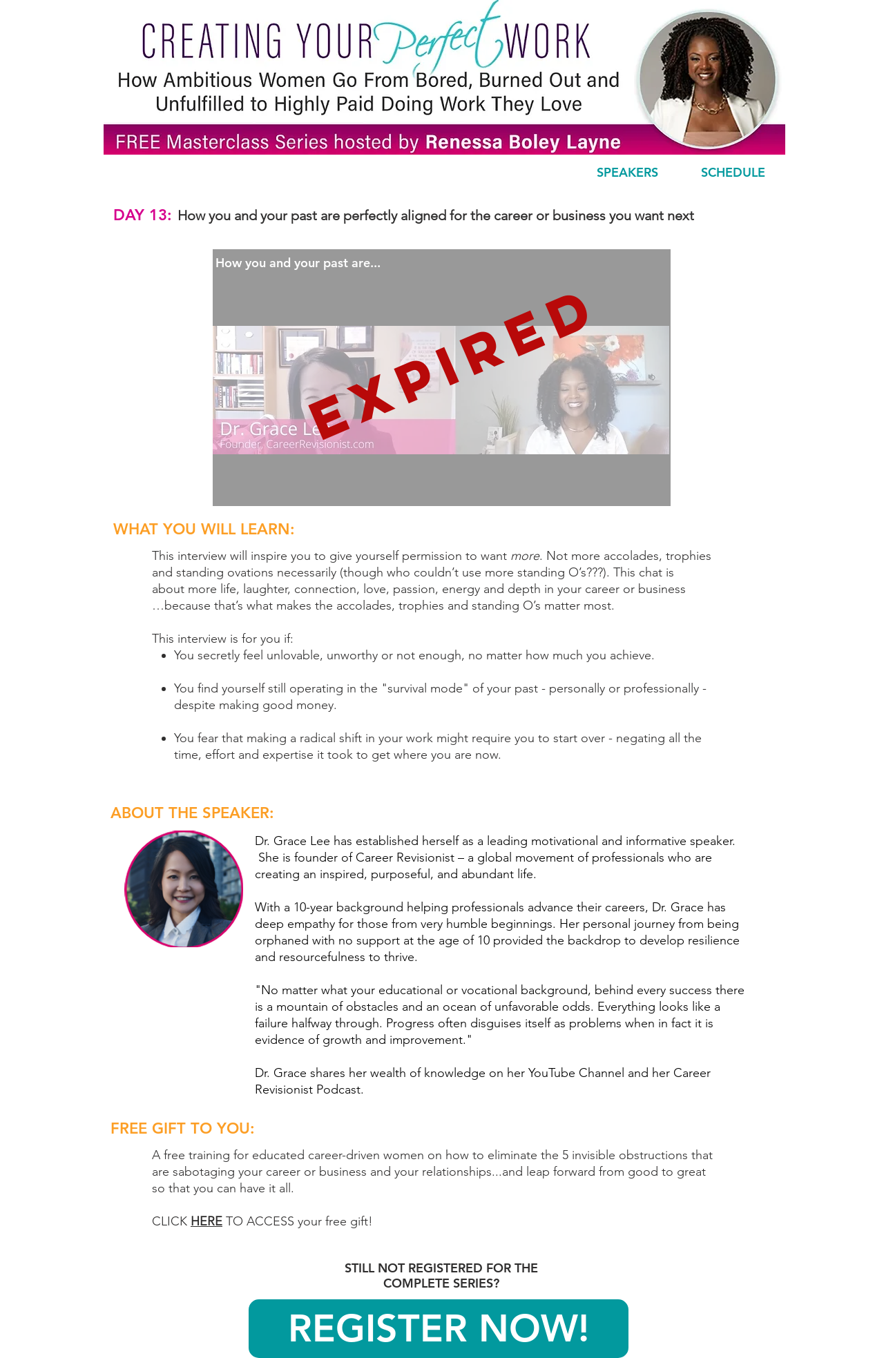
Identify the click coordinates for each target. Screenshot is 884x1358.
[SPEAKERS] (627, 172)
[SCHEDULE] (733, 172)
